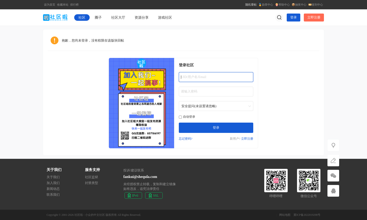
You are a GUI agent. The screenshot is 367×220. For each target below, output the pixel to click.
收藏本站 (62, 4)
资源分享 (142, 17)
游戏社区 (165, 17)
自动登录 (187, 116)
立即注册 (313, 17)
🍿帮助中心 (282, 4)
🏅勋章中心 (265, 4)
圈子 (98, 17)
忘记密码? (185, 138)
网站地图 (284, 214)
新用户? (235, 138)
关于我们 (53, 177)
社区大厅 (118, 17)
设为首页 (49, 4)
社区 (81, 17)
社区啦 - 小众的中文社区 (89, 214)
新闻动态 (53, 189)
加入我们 (53, 183)
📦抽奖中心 (299, 4)
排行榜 (74, 4)
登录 (293, 17)
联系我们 (53, 194)
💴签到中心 (315, 4)
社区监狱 (91, 177)
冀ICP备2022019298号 (307, 214)
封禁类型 (91, 183)
